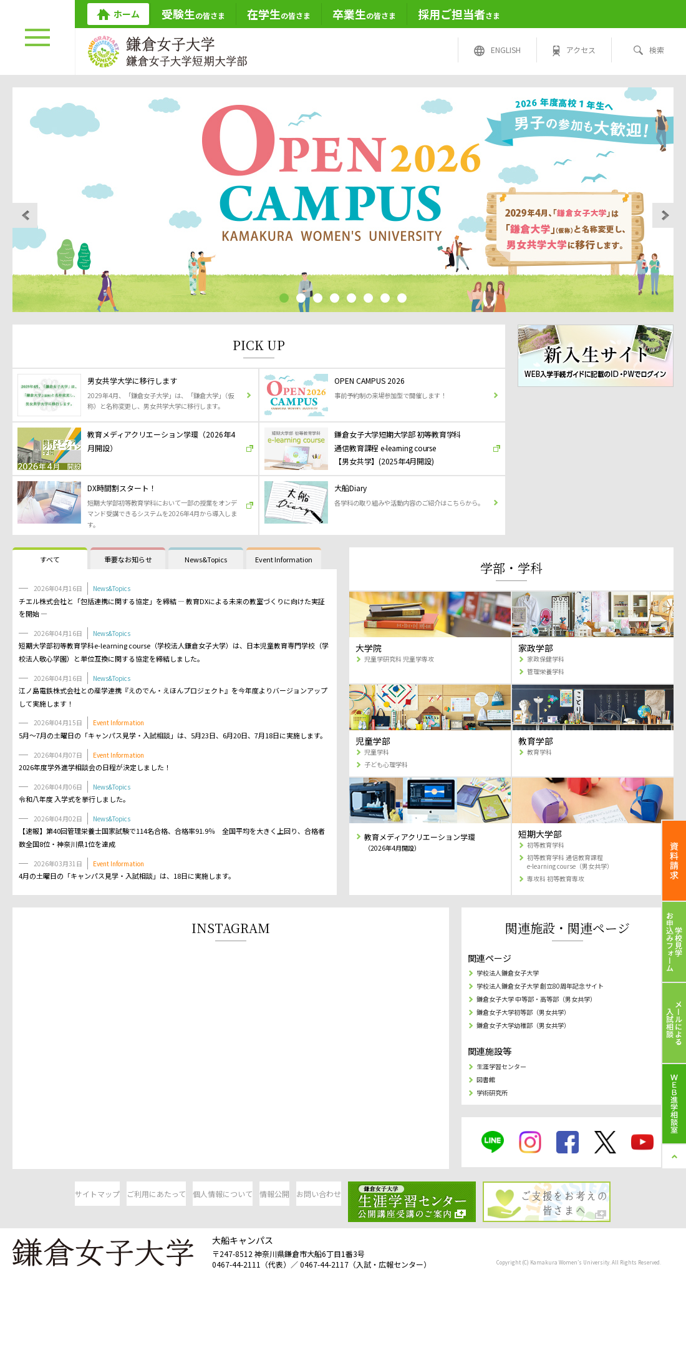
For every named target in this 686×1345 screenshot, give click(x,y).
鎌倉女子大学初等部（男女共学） (531, 1055)
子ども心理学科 (389, 803)
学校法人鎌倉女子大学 (512, 1012)
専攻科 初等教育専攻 (560, 922)
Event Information (283, 593)
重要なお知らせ (128, 593)
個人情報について (247, 1242)
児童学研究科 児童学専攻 (405, 693)
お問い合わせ (438, 1242)
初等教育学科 (548, 884)
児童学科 (378, 789)
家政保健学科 (548, 693)
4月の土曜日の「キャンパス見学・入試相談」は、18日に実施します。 (127, 910)
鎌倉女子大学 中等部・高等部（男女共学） (547, 1041)
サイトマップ (56, 1242)
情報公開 (342, 1242)
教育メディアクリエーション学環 (428, 882)
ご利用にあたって (151, 1242)
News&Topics (206, 593)
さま (459, 14)
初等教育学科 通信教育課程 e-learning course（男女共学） (577, 903)
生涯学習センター (505, 1112)
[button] (279, 298)
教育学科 (541, 789)
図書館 (486, 1127)
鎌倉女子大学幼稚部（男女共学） (531, 1070)
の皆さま (193, 14)
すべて (50, 593)
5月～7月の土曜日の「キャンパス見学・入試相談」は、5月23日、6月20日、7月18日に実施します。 (173, 769)
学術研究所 (494, 1141)
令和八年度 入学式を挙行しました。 (74, 833)
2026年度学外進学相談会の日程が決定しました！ (95, 801)
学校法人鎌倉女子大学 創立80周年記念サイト (551, 1027)
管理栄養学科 (548, 707)
